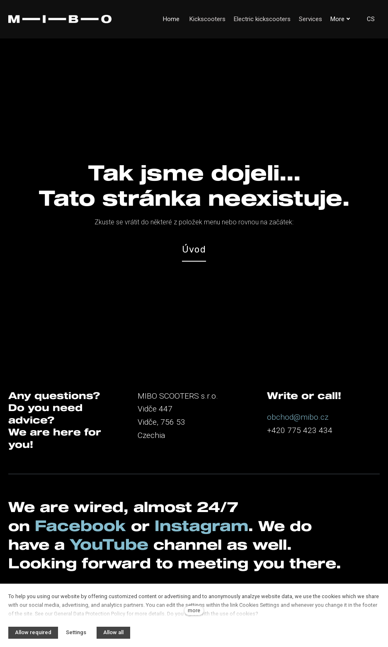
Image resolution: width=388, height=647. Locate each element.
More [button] (340, 19)
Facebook (82, 504)
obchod (280, 392)
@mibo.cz (310, 392)
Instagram (204, 504)
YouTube (113, 523)
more (194, 610)
